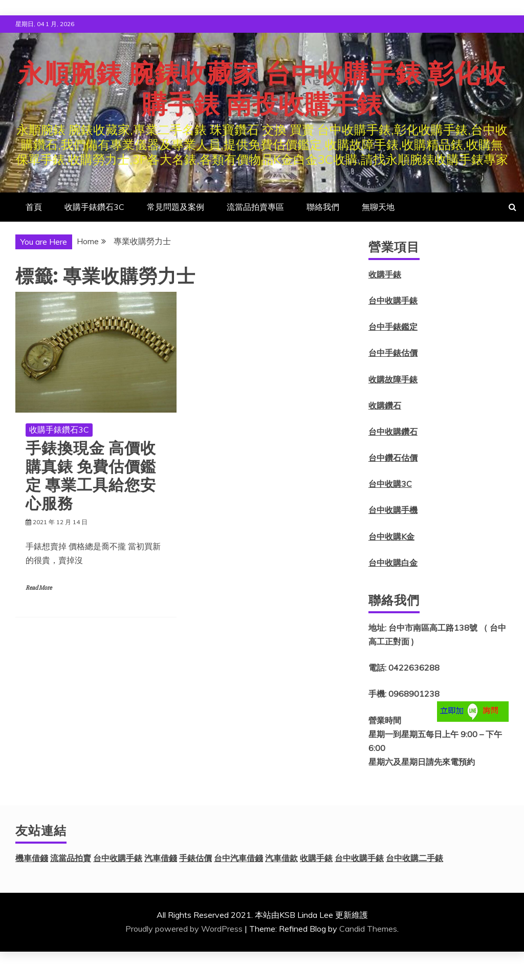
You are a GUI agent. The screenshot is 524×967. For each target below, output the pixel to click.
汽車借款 (281, 858)
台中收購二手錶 (414, 858)
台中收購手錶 (393, 300)
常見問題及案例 (175, 207)
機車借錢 (31, 858)
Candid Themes (368, 928)
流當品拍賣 (70, 858)
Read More (39, 588)
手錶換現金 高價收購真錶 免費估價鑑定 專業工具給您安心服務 (91, 476)
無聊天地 (378, 207)
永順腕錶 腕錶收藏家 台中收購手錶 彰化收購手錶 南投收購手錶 (262, 89)
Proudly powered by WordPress (184, 928)
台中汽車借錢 (238, 858)
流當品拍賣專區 (255, 207)
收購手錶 (384, 274)
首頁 (34, 207)
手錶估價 (195, 858)
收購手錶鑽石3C (94, 207)
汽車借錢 (160, 858)
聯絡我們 (323, 207)
